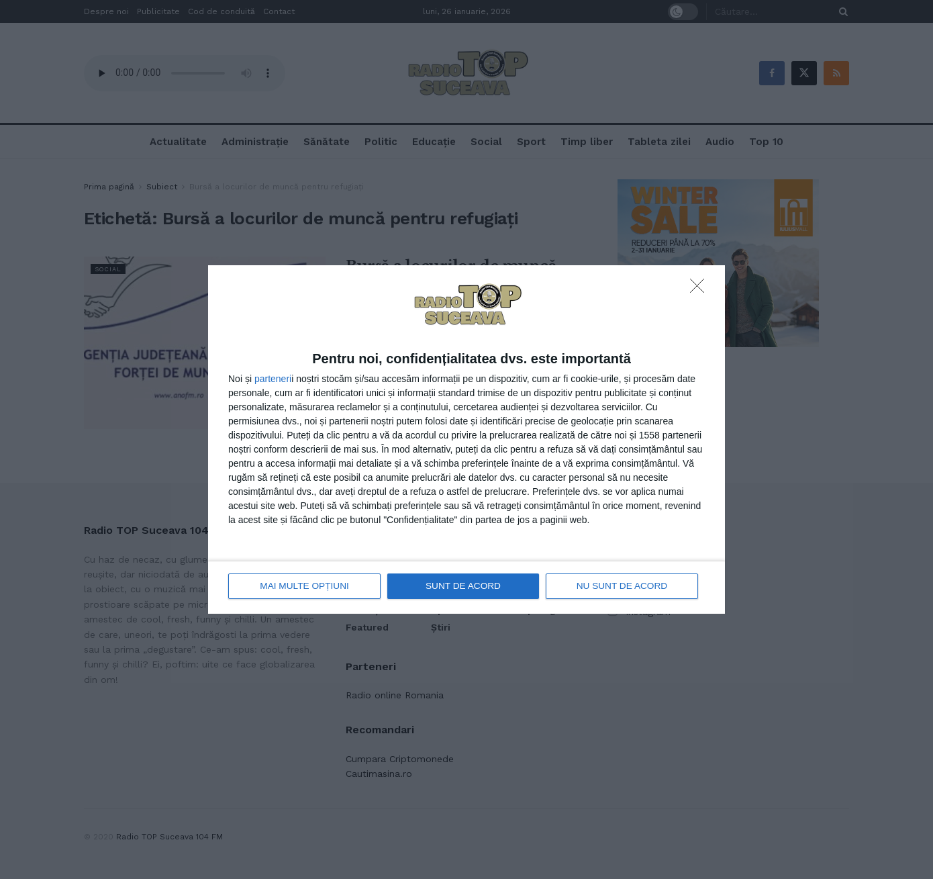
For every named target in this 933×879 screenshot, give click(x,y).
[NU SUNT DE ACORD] (700, 290)
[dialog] (466, 439)
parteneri (272, 379)
